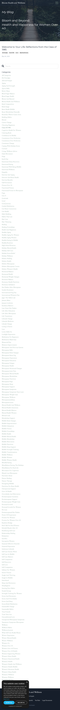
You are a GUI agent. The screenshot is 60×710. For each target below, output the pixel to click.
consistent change (8, 143)
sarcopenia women (8, 541)
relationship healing (8, 533)
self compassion (7, 559)
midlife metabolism (8, 439)
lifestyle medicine (8, 321)
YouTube (37, 700)
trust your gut (7, 614)
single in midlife (7, 578)
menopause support (8, 387)
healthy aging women (9, 238)
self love (5, 565)
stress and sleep (7, 601)
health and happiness (9, 230)
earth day (5, 159)
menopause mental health (10, 374)
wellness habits (7, 627)
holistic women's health (10, 269)
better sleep (6, 91)
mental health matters (9, 410)
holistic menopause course (10, 266)
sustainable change (8, 606)
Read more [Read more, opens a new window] (6, 699)
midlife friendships (8, 431)
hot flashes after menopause (11, 287)
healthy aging (6, 232)
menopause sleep (7, 384)
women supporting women (11, 654)
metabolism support (8, 418)
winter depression (8, 635)
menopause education (9, 360)
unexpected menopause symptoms (13, 620)
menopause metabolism (9, 376)
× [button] (27, 682)
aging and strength (8, 86)
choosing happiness (8, 125)
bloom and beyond (8, 99)
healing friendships (8, 227)
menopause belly (7, 350)
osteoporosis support (9, 489)
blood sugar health (8, 96)
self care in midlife (8, 554)
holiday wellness (7, 256)
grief (3, 201)
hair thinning (6, 222)
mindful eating (7, 463)
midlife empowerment (9, 423)
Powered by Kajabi (30, 705)
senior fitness (6, 573)
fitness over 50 (7, 185)
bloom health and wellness (11, 102)
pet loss (4, 510)
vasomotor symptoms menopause (13, 622)
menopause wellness (8, 397)
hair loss (5, 219)
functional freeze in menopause (12, 190)
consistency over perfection (11, 141)
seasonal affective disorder (11, 544)
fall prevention (7, 183)
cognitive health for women (11, 130)
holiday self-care (7, 251)
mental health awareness (10, 408)
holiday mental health (9, 248)
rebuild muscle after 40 (10, 528)
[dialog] (15, 694)
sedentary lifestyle (8, 549)
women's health (7, 661)
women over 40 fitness (10, 648)
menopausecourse (7, 402)
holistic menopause (8, 264)
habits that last (7, 217)
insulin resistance (7, 290)
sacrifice (4, 539)
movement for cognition (10, 470)
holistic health (6, 261)
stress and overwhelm (9, 599)
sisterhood (5, 580)
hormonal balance (7, 272)
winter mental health (9, 638)
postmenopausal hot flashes (11, 512)
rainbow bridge (7, 523)
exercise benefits (7, 180)
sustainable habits (7, 609)
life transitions (7, 316)
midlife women (7, 457)
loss (3, 329)
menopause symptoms (9, 389)
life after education (8, 311)
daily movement (7, 154)
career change (6, 122)
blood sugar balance (8, 94)
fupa (3, 193)
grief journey (6, 204)
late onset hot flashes (9, 308)
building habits (7, 117)
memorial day (6, 342)
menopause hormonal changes (12, 368)
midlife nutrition (7, 444)
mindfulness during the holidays (13, 465)
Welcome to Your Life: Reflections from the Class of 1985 (29, 48)
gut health (5, 211)
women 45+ (6, 643)
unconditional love (8, 617)
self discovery (6, 562)
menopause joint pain (9, 371)
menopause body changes (10, 353)
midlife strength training (10, 449)
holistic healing (7, 258)
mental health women (9, 413)
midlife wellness (7, 455)
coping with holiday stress (11, 146)
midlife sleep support (9, 447)
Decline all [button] (21, 702)
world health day (7, 680)
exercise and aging (8, 175)
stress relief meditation (9, 604)
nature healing (7, 478)
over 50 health (7, 491)
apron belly (5, 88)
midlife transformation (9, 452)
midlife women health (9, 460)
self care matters (7, 557)
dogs (3, 156)
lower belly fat (7, 332)
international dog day (9, 293)
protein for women (8, 518)
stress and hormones (9, 596)
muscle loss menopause (9, 473)
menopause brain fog (9, 355)
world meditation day (9, 682)
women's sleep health (9, 672)
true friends (6, 612)
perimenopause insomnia (10, 497)
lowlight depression (8, 334)
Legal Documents (47, 700)
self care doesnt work (9, 552)
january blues (6, 300)
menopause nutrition (9, 379)
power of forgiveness (9, 515)
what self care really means (11, 633)
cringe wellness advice (9, 151)
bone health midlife (8, 109)
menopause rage (7, 381)
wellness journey (7, 630)
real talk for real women (10, 525)
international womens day (10, 295)
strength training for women (12, 593)
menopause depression (9, 358)
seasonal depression (8, 546)
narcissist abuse (7, 476)
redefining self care (8, 531)
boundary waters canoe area (11, 115)
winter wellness (7, 641)
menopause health (8, 366)
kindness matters (7, 306)
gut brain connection (9, 209)
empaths (4, 172)
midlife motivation (8, 442)
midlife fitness (6, 429)
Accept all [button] (9, 702)
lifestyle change (7, 319)
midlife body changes (9, 421)
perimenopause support (9, 499)
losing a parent (7, 327)
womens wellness (8, 677)
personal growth (7, 504)
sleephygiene (6, 586)
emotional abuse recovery (10, 162)
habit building (6, 214)
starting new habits (8, 588)
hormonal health (7, 274)
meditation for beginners (10, 337)
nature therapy (7, 481)
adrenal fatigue (7, 81)
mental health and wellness (11, 405)
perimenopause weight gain (11, 502)
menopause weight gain (10, 395)
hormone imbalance (8, 285)
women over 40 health (9, 651)
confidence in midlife (9, 135)
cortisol (4, 149)
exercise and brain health (10, 177)
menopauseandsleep (8, 400)
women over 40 (7, 646)
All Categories (6, 75)
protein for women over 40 (11, 520)
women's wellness (8, 675)
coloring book (6, 133)
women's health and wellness (12, 664)
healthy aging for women (10, 235)
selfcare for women (8, 570)
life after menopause (9, 313)
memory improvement (9, 345)
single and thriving (8, 575)
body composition (8, 104)
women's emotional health (10, 659)
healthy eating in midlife (10, 240)
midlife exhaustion (8, 426)
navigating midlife (8, 484)
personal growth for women (11, 507)
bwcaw (4, 120)
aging (4, 83)
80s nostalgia (5, 52)
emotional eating (7, 164)
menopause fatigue (8, 363)
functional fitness (8, 188)
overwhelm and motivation (11, 494)
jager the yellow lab (8, 298)
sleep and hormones (9, 583)
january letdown (7, 303)
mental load (6, 415)
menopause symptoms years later (13, 392)
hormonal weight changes (10, 277)
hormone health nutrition (10, 282)
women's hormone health (10, 669)
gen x (17, 52)
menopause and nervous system (12, 347)
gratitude (5, 198)
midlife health (6, 434)
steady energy (6, 591)
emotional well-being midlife (11, 167)
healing (4, 224)
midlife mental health (9, 436)
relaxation (5, 536)
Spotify (31, 700)
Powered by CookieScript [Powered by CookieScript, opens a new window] (15, 706)
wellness (5, 625)
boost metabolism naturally (11, 112)
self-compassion (7, 567)
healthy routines (7, 243)
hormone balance (7, 279)
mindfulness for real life (10, 468)
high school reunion (24, 52)
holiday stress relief (8, 253)
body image (5, 107)
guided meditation (8, 206)
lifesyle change (7, 324)
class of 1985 (11, 52)
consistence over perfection (11, 138)
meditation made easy (9, 340)
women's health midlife (9, 667)
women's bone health (9, 656)
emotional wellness (8, 169)
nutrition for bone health (10, 486)
